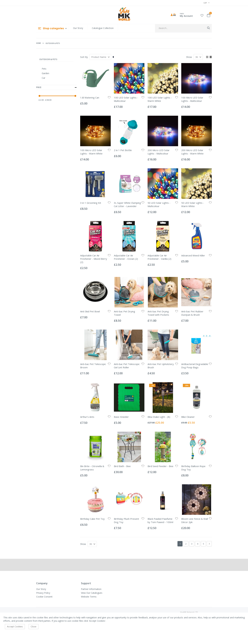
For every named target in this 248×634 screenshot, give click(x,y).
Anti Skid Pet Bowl (90, 311)
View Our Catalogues (91, 592)
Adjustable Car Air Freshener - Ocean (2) (126, 257)
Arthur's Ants (87, 416)
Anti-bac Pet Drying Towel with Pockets (158, 313)
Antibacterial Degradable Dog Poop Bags (194, 365)
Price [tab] (56, 87)
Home (38, 43)
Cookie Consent (44, 596)
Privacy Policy (43, 592)
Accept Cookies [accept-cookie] (15, 626)
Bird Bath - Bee (122, 466)
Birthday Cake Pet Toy (92, 518)
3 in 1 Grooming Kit (90, 202)
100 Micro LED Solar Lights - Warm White (91, 152)
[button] (202, 15)
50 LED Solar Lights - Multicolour (159, 204)
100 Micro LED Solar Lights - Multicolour (192, 99)
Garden (45, 73)
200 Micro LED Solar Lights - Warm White (192, 152)
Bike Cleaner (188, 416)
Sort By (84, 56)
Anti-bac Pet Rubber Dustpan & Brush (192, 313)
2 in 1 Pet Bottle (123, 150)
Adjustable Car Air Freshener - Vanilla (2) (159, 257)
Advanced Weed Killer (193, 255)
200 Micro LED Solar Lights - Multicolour (159, 152)
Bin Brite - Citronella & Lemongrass (92, 468)
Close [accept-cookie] (33, 626)
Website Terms (88, 596)
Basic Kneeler (121, 416)
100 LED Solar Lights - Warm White (160, 99)
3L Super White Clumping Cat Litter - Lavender (127, 204)
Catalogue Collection (103, 28)
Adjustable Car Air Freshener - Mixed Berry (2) (93, 259)
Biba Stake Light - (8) (159, 416)
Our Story (78, 28)
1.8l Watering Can (89, 97)
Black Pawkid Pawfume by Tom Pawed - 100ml (160, 520)
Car (43, 77)
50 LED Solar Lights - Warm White (192, 204)
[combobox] (183, 28)
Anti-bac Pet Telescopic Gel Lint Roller (127, 365)
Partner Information (91, 589)
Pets (44, 68)
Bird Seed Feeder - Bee (160, 466)
